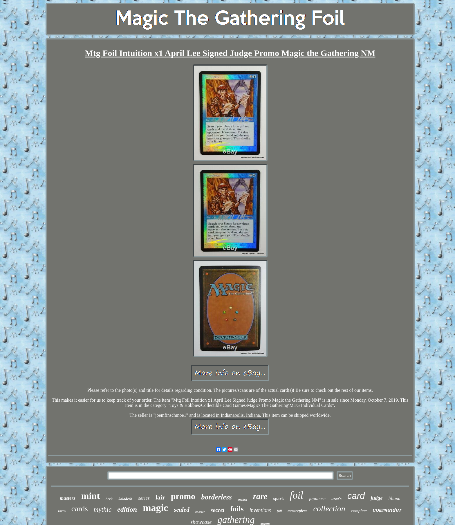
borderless (216, 497)
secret (218, 510)
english (242, 499)
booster (200, 511)
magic (155, 507)
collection (329, 508)
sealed (181, 509)
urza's (336, 499)
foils (236, 509)
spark (278, 498)
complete (359, 510)
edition (127, 509)
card (356, 496)
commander (387, 510)
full (279, 511)
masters (67, 498)
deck (109, 499)
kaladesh (125, 499)
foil (296, 495)
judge (376, 498)
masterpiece (297, 511)
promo (183, 496)
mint (90, 495)
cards (79, 508)
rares (61, 511)
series (144, 498)
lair (160, 497)
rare (260, 496)
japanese (317, 498)
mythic (102, 509)
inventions (260, 510)
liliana (394, 498)
